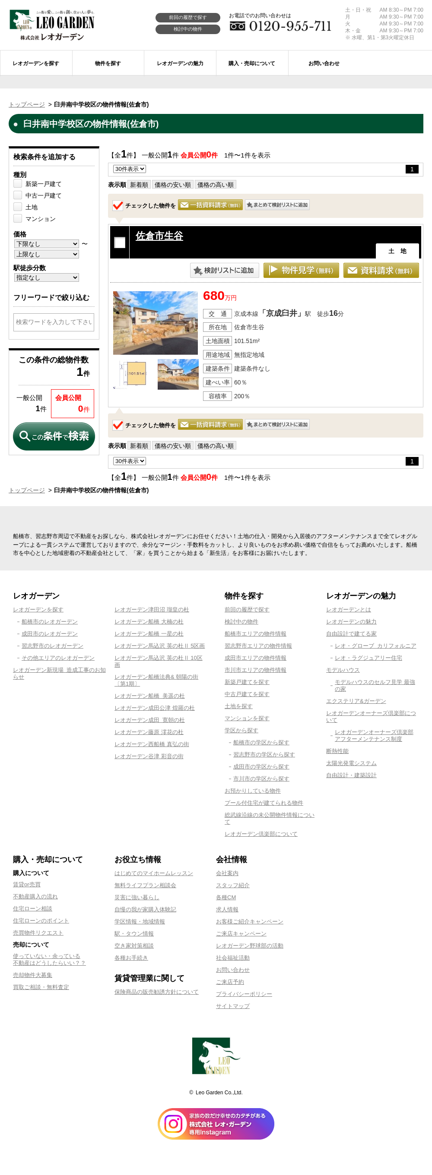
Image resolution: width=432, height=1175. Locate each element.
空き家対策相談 (134, 945)
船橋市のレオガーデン (50, 621)
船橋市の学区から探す (261, 742)
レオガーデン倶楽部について (261, 834)
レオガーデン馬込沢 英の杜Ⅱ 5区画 (159, 646)
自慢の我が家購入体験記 (145, 909)
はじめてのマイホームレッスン (153, 873)
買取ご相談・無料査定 (41, 987)
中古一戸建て (43, 195)
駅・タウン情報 (134, 933)
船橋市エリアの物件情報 (255, 633)
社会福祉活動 (233, 957)
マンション (40, 218)
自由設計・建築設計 (351, 775)
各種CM (226, 897)
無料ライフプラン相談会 (145, 885)
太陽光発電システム (351, 763)
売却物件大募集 (32, 975)
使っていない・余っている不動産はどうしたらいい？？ (49, 959)
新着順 (139, 184)
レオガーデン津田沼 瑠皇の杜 (151, 609)
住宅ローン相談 (32, 908)
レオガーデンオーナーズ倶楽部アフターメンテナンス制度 (374, 735)
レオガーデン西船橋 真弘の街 (151, 744)
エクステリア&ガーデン (356, 701)
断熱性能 (337, 751)
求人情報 (227, 909)
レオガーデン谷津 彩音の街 (149, 756)
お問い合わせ (233, 970)
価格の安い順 (173, 184)
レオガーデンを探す (38, 609)
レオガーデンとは (348, 609)
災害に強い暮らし (136, 897)
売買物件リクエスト (38, 932)
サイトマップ (233, 1006)
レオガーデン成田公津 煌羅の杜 (154, 708)
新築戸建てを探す (247, 682)
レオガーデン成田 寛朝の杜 (149, 720)
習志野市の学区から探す (264, 754)
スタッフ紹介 (233, 885)
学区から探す (241, 730)
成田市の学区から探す (261, 766)
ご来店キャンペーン (241, 933)
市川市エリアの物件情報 (255, 670)
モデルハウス (343, 670)
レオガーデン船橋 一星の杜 (149, 633)
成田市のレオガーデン (50, 633)
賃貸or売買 (27, 884)
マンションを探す (247, 718)
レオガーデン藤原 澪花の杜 (149, 732)
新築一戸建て (43, 183)
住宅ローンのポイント (41, 920)
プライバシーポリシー (244, 994)
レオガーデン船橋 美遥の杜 (149, 696)
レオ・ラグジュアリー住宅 (368, 658)
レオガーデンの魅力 (351, 621)
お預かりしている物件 (253, 791)
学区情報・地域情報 (139, 921)
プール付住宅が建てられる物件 (264, 803)
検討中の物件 (188, 29)
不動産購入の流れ (35, 896)
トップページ (27, 104)
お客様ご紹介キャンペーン (249, 921)
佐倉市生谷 (159, 235)
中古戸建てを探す (247, 694)
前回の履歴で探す (188, 17)
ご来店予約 (230, 982)
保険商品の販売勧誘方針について (156, 992)
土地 (31, 207)
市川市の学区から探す (261, 778)
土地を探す (239, 706)
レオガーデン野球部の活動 (249, 945)
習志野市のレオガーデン (52, 646)
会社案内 (227, 873)
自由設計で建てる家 (351, 633)
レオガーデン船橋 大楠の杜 (149, 621)
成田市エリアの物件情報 (255, 658)
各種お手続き (131, 957)
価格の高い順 (215, 184)
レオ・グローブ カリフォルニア (375, 646)
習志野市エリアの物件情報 (258, 646)
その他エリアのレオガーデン (58, 658)
